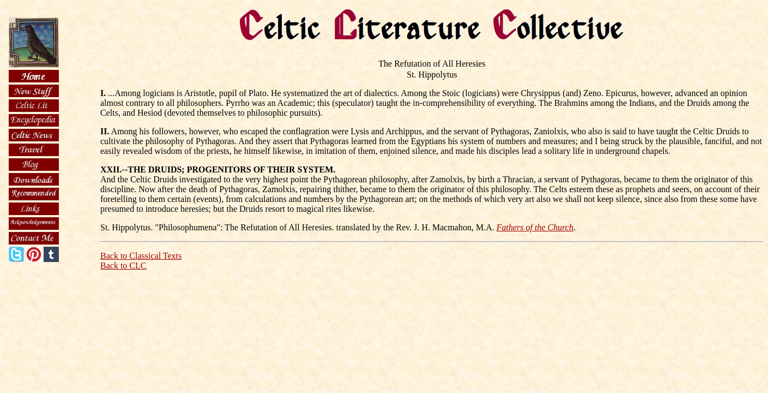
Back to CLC (123, 265)
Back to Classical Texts (141, 255)
